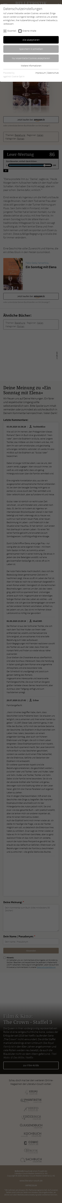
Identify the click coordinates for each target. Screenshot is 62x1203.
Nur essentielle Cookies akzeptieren (31, 58)
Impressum (40, 72)
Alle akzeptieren (31, 39)
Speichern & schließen (31, 49)
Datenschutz (53, 72)
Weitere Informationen (31, 65)
